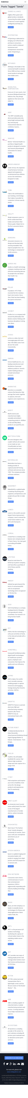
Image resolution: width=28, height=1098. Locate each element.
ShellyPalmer (5, 2)
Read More (11, 27)
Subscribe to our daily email (14, 1058)
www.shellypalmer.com (14, 1072)
